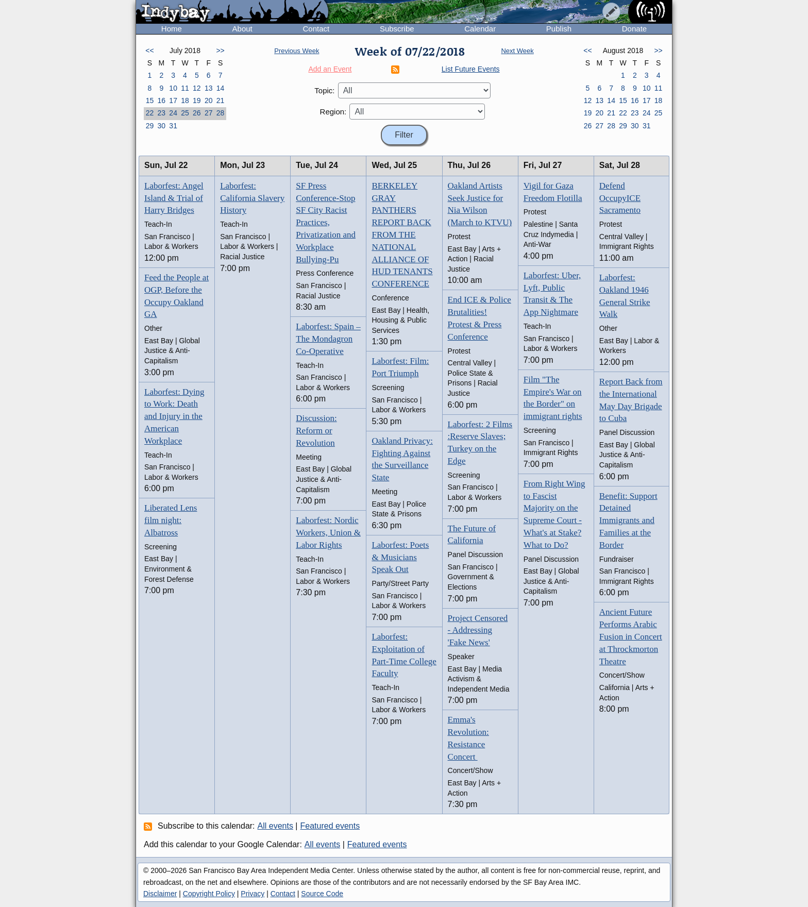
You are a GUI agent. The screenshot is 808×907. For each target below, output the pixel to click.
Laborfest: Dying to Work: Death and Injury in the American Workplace (174, 416)
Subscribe (397, 28)
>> (220, 50)
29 (150, 126)
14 (220, 88)
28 (220, 113)
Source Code (322, 893)
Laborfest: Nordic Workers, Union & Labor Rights (328, 532)
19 (197, 100)
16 (161, 100)
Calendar (480, 28)
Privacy (252, 893)
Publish (558, 28)
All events (275, 825)
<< (149, 50)
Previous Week (296, 51)
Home (171, 28)
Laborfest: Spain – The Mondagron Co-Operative (328, 339)
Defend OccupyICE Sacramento (620, 198)
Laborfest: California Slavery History (252, 198)
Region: (333, 111)
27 (209, 113)
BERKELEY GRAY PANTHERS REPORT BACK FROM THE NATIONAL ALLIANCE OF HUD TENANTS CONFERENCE (402, 235)
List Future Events (471, 69)
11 (185, 88)
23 (161, 113)
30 (161, 126)
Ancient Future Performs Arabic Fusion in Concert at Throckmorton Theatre (630, 636)
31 (173, 126)
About (242, 28)
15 (150, 100)
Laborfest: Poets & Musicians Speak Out (400, 557)
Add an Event (329, 69)
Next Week (517, 51)
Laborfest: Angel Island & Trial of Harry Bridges (174, 198)
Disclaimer (160, 893)
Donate (634, 28)
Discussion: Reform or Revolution (316, 430)
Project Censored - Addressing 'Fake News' (478, 630)
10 (173, 88)
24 (173, 113)
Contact (315, 28)
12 (197, 88)
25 (185, 113)
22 (150, 113)
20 (209, 100)
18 (185, 100)
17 (173, 100)
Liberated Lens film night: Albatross (170, 520)
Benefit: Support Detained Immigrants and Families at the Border (628, 520)
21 (220, 100)
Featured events (330, 825)
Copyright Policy (209, 893)
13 (209, 88)
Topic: (324, 90)
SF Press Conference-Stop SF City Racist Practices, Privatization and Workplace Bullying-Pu (326, 222)
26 (197, 113)
